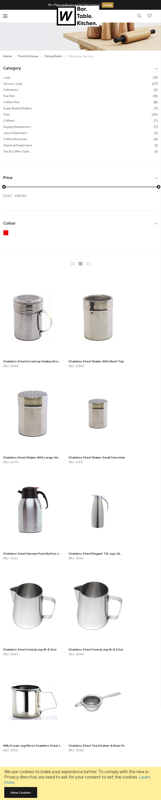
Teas (6, 114)
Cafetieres (10, 90)
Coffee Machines (15, 139)
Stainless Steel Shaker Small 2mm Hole (27, 429)
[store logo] (78, 16)
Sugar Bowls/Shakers (17, 108)
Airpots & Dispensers (17, 145)
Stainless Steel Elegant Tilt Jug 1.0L (134, 429)
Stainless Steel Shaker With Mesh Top (80, 347)
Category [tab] (12, 68)
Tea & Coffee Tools (16, 151)
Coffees (8, 120)
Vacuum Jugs (12, 83)
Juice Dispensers (15, 133)
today (107, 5)
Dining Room (54, 56)
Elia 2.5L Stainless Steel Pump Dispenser (134, 593)
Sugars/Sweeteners (17, 127)
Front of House (28, 56)
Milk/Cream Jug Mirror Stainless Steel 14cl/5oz (134, 511)
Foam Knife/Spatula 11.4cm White (80, 593)
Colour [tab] (9, 223)
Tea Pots (9, 96)
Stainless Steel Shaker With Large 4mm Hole (134, 347)
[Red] (7, 234)
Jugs (6, 77)
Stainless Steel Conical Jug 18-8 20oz (80, 511)
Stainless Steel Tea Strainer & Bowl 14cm (27, 593)
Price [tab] (8, 178)
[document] (80, 783)
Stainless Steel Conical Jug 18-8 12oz (27, 511)
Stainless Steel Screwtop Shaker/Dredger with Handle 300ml (27, 347)
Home (7, 56)
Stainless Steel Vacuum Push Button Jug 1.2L (80, 429)
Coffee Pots (11, 102)
